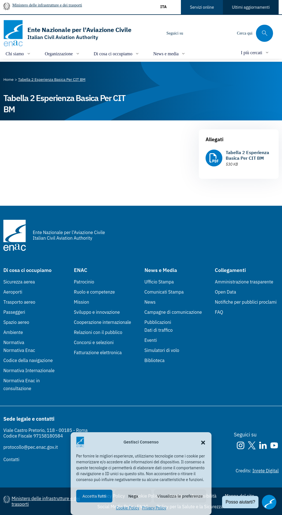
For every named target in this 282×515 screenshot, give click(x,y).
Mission (81, 302)
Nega (133, 496)
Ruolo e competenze (94, 292)
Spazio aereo (16, 322)
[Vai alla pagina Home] (8, 79)
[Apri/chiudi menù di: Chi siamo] (18, 53)
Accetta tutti (94, 496)
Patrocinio (84, 282)
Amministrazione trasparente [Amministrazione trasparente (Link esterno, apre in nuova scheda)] (244, 282)
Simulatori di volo (162, 350)
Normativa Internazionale (29, 370)
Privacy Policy (154, 508)
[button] (203, 442)
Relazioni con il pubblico (98, 332)
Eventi (151, 340)
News (150, 302)
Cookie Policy (127, 508)
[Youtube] (225, 33)
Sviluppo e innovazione (97, 312)
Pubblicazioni (158, 322)
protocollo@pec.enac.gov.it (30, 447)
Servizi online (202, 7)
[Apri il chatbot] (269, 502)
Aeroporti (12, 292)
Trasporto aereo (19, 302)
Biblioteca (155, 360)
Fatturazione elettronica (98, 352)
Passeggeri (14, 312)
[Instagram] (192, 33)
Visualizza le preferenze (180, 496)
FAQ (219, 312)
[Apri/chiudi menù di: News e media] (169, 53)
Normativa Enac (19, 350)
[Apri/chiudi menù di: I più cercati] (255, 52)
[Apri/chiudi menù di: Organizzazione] (63, 53)
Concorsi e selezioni (94, 342)
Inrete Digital (265, 470)
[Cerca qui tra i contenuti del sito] (255, 33)
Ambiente (13, 332)
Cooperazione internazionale (102, 322)
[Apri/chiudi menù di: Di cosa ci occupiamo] (117, 53)
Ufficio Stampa (159, 282)
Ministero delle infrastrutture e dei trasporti (47, 5)
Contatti (11, 459)
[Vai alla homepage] (67, 33)
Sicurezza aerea (19, 282)
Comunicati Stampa (164, 292)
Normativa (13, 342)
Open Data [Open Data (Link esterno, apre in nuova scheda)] (225, 292)
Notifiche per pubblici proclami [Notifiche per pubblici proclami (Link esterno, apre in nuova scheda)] (245, 302)
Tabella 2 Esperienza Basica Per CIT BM (247, 155)
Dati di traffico (159, 330)
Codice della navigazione (28, 360)
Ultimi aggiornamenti (251, 7)
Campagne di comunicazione (173, 312)
